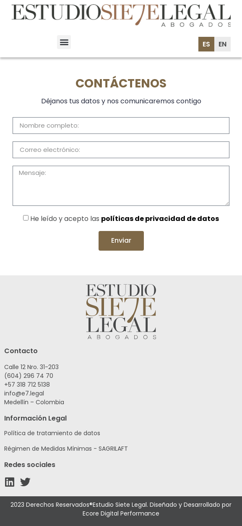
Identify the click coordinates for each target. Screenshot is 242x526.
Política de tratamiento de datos (52, 433)
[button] (64, 42)
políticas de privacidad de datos (160, 218)
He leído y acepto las (124, 218)
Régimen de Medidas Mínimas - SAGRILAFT (66, 448)
